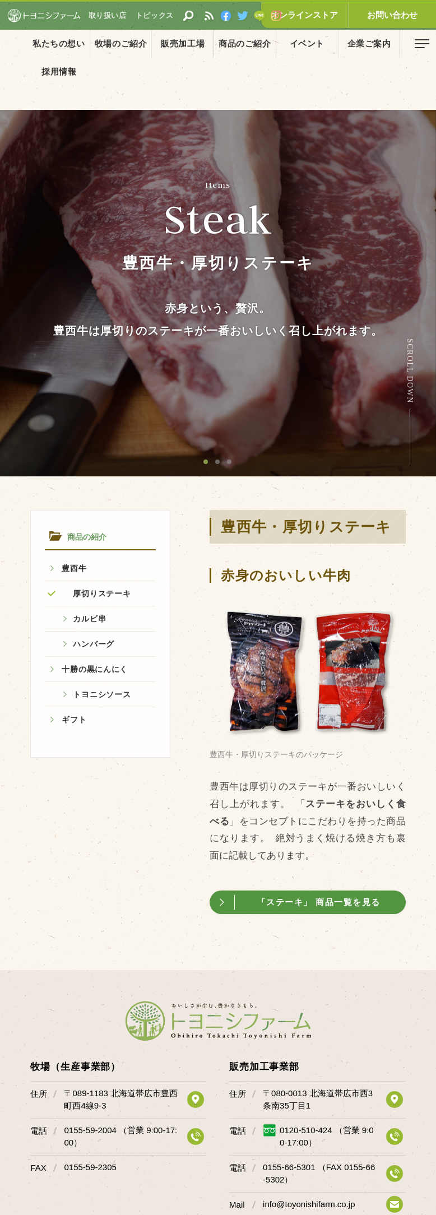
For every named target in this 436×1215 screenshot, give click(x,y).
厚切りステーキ (102, 593)
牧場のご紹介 (109, 43)
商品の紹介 (52, 69)
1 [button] (206, 462)
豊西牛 (74, 568)
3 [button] (230, 462)
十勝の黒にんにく (95, 669)
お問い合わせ (400, 15)
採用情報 (380, 43)
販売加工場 (163, 43)
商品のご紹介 (218, 43)
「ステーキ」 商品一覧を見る (320, 902)
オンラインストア (328, 15)
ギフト (74, 719)
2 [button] (218, 462)
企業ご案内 (326, 43)
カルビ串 (89, 618)
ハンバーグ (93, 643)
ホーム (17, 69)
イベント (271, 43)
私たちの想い (55, 43)
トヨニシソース (102, 694)
